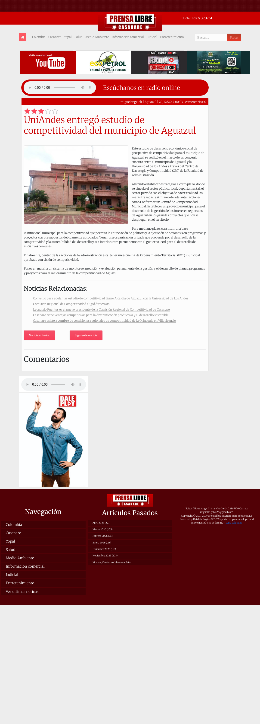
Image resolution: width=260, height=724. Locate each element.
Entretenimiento (172, 37)
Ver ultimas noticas (22, 591)
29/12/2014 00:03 (171, 102)
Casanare (54, 37)
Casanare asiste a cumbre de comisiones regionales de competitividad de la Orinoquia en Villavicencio (104, 320)
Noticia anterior (39, 335)
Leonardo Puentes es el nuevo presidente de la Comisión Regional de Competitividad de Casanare (101, 309)
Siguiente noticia (86, 335)
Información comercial (128, 37)
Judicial (152, 37)
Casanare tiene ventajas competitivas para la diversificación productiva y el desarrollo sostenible (101, 315)
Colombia (39, 37)
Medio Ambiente (97, 37)
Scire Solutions (234, 522)
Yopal (68, 37)
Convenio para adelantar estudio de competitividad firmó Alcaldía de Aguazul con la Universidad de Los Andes (110, 298)
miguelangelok (131, 102)
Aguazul (150, 102)
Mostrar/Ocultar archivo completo (111, 562)
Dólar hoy (190, 18)
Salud (78, 37)
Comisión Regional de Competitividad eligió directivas (71, 304)
